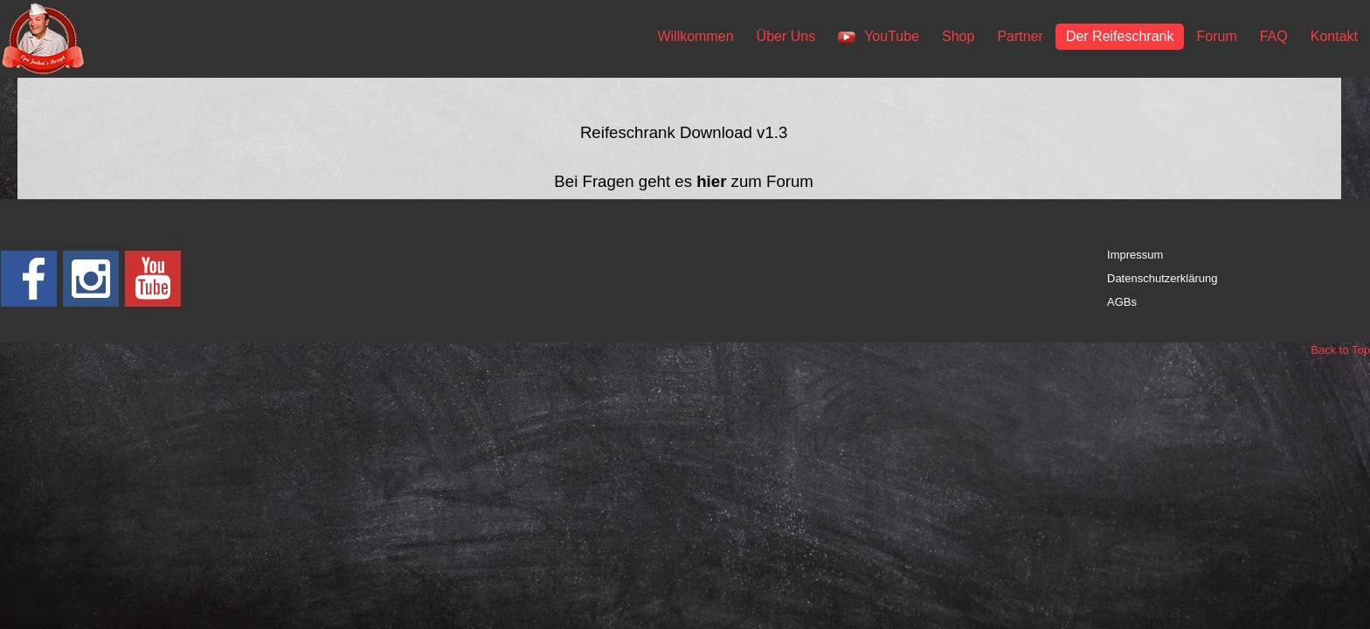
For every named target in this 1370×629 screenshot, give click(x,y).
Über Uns (786, 36)
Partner (1019, 36)
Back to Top (1340, 349)
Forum (1216, 36)
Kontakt (1334, 36)
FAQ (1274, 36)
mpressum (1137, 254)
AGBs (1122, 301)
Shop (958, 36)
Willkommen (695, 36)
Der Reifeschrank (1120, 36)
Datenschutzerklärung (1162, 278)
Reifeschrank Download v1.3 (683, 132)
